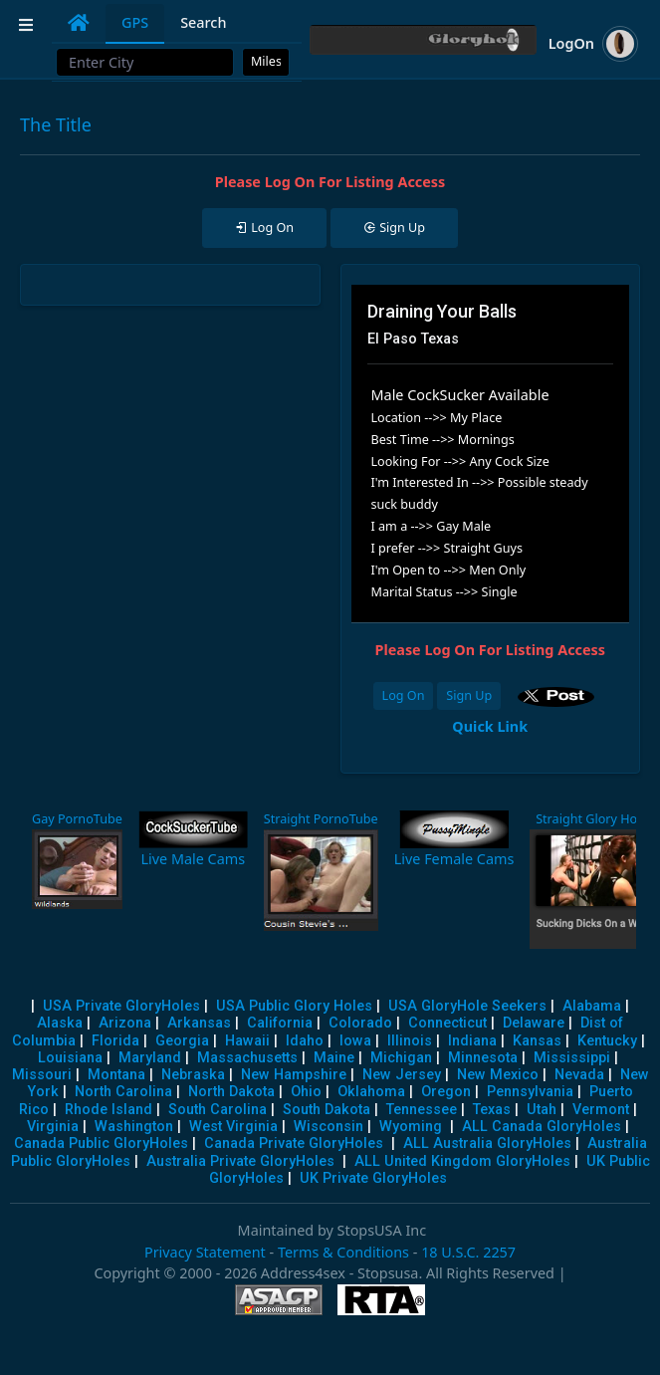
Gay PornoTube (77, 818)
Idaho (305, 1040)
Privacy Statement (205, 1252)
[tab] (79, 23)
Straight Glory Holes (594, 818)
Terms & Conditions (343, 1252)
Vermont (600, 1109)
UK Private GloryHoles (373, 1178)
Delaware (533, 1023)
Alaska (60, 1023)
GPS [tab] (134, 22)
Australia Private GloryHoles (240, 1161)
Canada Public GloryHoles (101, 1143)
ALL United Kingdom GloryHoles (462, 1161)
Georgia (182, 1040)
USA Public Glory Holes (294, 1006)
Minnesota (483, 1057)
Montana (116, 1074)
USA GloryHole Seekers (467, 1006)
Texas (492, 1109)
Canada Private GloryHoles (293, 1143)
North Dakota (231, 1091)
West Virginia (233, 1126)
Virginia (53, 1126)
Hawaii (247, 1040)
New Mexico (498, 1074)
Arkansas (199, 1023)
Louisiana (70, 1057)
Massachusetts (247, 1057)
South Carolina (217, 1109)
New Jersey (401, 1074)
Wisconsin (328, 1126)
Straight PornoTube (321, 818)
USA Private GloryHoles (121, 1006)
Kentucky (607, 1040)
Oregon (446, 1091)
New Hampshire (293, 1074)
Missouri (42, 1074)
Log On (403, 695)
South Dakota (326, 1109)
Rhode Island (108, 1109)
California (280, 1023)
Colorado (360, 1023)
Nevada (579, 1074)
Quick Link (490, 726)
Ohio (306, 1091)
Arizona (125, 1023)
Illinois (409, 1040)
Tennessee (421, 1109)
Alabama (591, 1006)
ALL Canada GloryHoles (541, 1126)
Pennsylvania (530, 1091)
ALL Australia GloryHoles (487, 1143)
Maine (334, 1057)
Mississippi (572, 1057)
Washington (134, 1126)
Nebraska (193, 1074)
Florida (115, 1040)
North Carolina (123, 1091)
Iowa (355, 1040)
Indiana (472, 1040)
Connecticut (447, 1023)
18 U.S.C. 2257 (468, 1252)
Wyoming (410, 1126)
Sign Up (469, 695)
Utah (541, 1109)
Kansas (537, 1040)
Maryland (149, 1057)
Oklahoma (371, 1091)
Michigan (401, 1057)
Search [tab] (203, 22)
